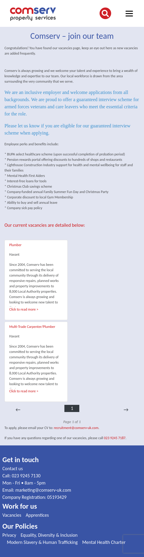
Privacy (9, 535)
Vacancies (11, 515)
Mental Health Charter (104, 542)
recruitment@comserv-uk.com (76, 428)
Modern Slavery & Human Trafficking (42, 542)
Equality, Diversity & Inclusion (49, 535)
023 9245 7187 (115, 438)
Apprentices (37, 515)
